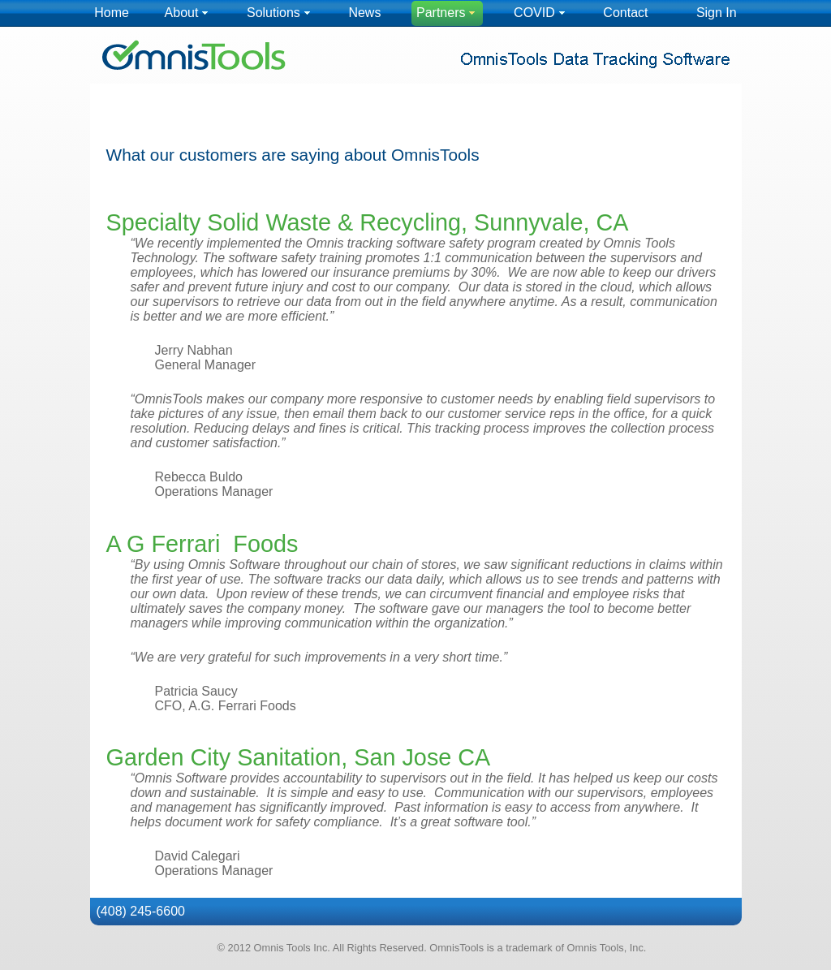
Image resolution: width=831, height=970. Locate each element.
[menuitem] (112, 13)
